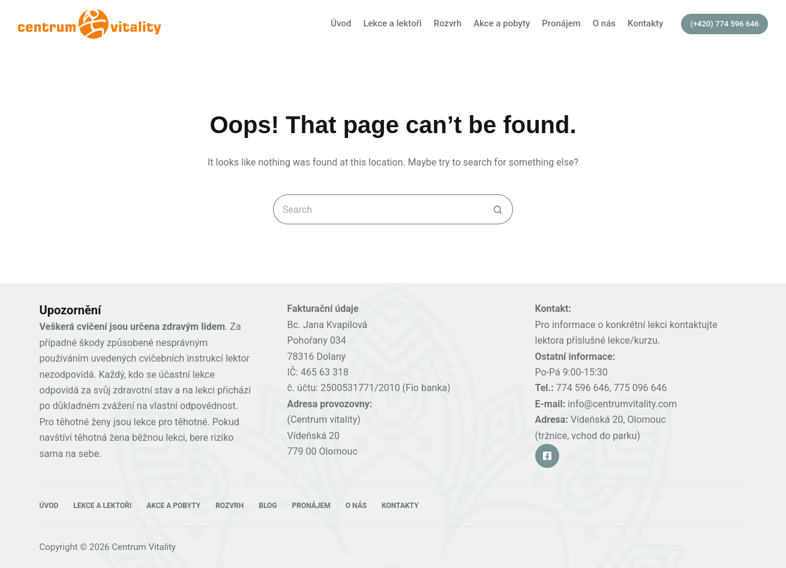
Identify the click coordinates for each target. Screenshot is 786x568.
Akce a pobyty (501, 23)
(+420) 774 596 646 (724, 23)
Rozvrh (447, 23)
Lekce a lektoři (392, 23)
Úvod (341, 23)
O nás (604, 23)
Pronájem (561, 23)
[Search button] (498, 209)
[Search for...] (378, 209)
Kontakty (645, 23)
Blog (268, 505)
